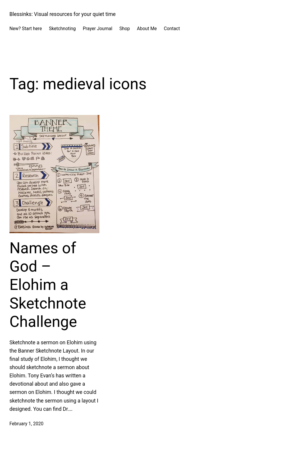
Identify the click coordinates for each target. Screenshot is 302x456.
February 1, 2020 (26, 423)
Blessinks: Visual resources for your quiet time (62, 14)
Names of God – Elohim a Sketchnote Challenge (47, 285)
